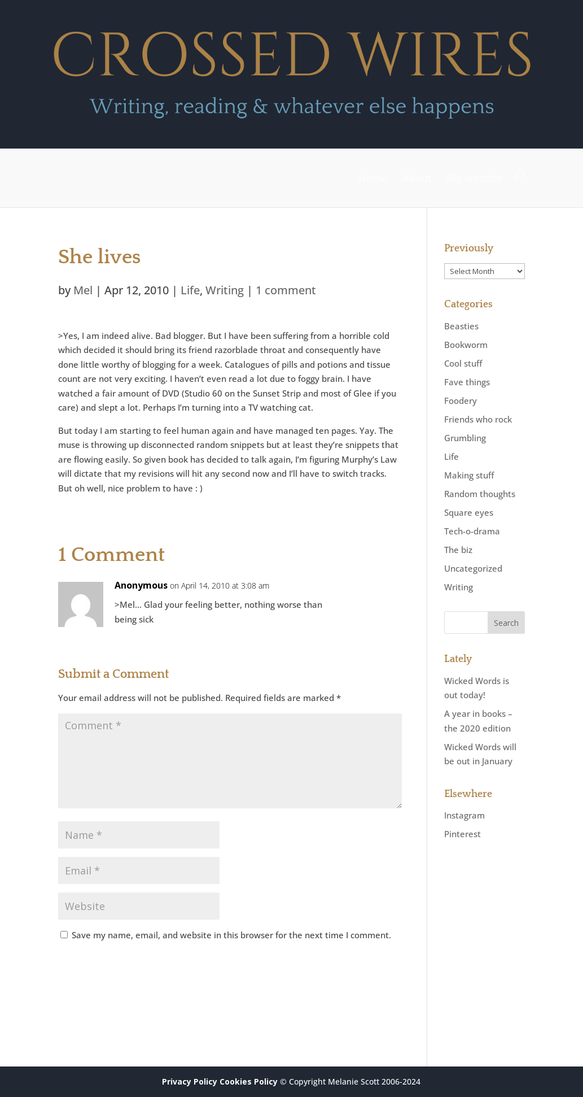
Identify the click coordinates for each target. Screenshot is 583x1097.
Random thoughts (479, 493)
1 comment (286, 290)
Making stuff (469, 475)
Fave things (467, 382)
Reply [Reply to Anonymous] (375, 595)
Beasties (461, 326)
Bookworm (466, 344)
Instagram (464, 815)
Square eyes (468, 512)
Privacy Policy (189, 1081)
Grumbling (465, 437)
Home (373, 178)
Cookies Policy (249, 1081)
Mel (83, 290)
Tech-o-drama (472, 531)
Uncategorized (473, 568)
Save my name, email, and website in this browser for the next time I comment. (231, 935)
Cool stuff (463, 363)
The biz (458, 549)
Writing (224, 290)
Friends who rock (478, 419)
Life (190, 290)
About (417, 178)
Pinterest (462, 833)
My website (474, 178)
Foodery (460, 400)
